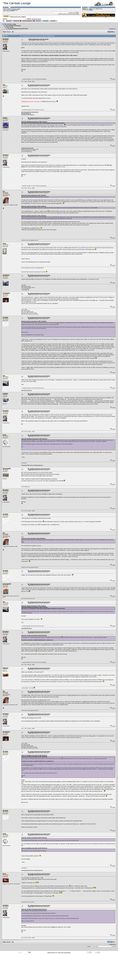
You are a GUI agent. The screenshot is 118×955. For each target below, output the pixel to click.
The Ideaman (6, 293)
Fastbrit (5, 117)
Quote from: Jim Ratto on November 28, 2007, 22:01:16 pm (34, 837)
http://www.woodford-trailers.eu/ (27, 114)
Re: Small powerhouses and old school (39, 85)
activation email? (14, 9)
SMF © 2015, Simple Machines (64, 952)
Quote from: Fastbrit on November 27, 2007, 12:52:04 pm (33, 195)
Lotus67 (91, 9)
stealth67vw (6, 275)
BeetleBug (6, 39)
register (18, 8)
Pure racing (10, 27)
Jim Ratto (5, 317)
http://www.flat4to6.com (26, 113)
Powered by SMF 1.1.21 (52, 952)
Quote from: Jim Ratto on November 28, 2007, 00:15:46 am (34, 635)
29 (12, 31)
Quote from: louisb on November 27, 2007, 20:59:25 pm (33, 538)
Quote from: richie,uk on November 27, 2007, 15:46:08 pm (33, 321)
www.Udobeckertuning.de (26, 390)
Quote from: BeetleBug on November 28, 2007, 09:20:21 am (34, 755)
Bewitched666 (7, 468)
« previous (111, 28)
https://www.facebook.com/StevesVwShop (30, 112)
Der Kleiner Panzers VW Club (27, 148)
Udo (4, 375)
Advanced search (36, 19)
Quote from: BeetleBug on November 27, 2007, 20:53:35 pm (34, 438)
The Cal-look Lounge (10, 24)
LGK (4, 84)
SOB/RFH (5, 393)
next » (114, 28)
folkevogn (5, 667)
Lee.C (4, 873)
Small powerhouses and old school (18, 28)
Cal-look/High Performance (13, 25)
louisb (4, 434)
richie (4, 243)
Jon (4, 191)
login (15, 8)
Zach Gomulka (7, 583)
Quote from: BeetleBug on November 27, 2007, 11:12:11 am (34, 121)
